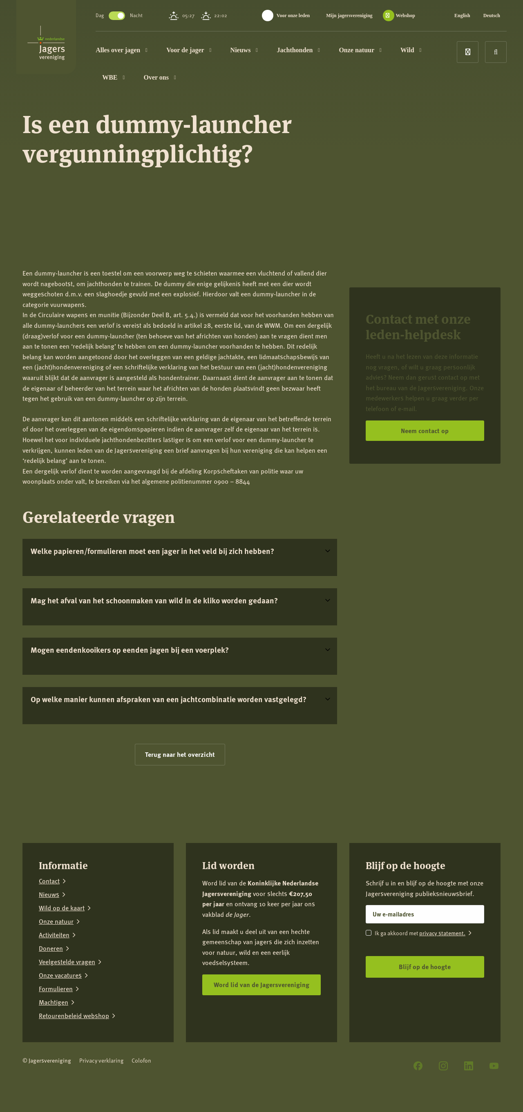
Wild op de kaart (62, 908)
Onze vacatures (60, 975)
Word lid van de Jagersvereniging (261, 984)
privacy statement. (442, 933)
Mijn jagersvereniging (349, 15)
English (462, 15)
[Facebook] (418, 1065)
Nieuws (260, 50)
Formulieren (56, 988)
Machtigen (53, 1002)
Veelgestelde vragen (67, 962)
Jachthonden (314, 50)
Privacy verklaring (101, 1060)
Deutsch (491, 15)
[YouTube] (494, 1065)
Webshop (405, 15)
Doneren (51, 948)
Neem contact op (425, 430)
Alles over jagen (138, 50)
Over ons (176, 80)
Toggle (133, 15)
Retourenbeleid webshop (74, 1015)
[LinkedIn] (468, 1065)
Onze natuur (376, 50)
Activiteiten (54, 935)
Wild (427, 50)
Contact (49, 881)
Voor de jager (205, 50)
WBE (129, 80)
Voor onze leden (293, 15)
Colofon (141, 1060)
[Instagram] (443, 1065)
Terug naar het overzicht (180, 754)
